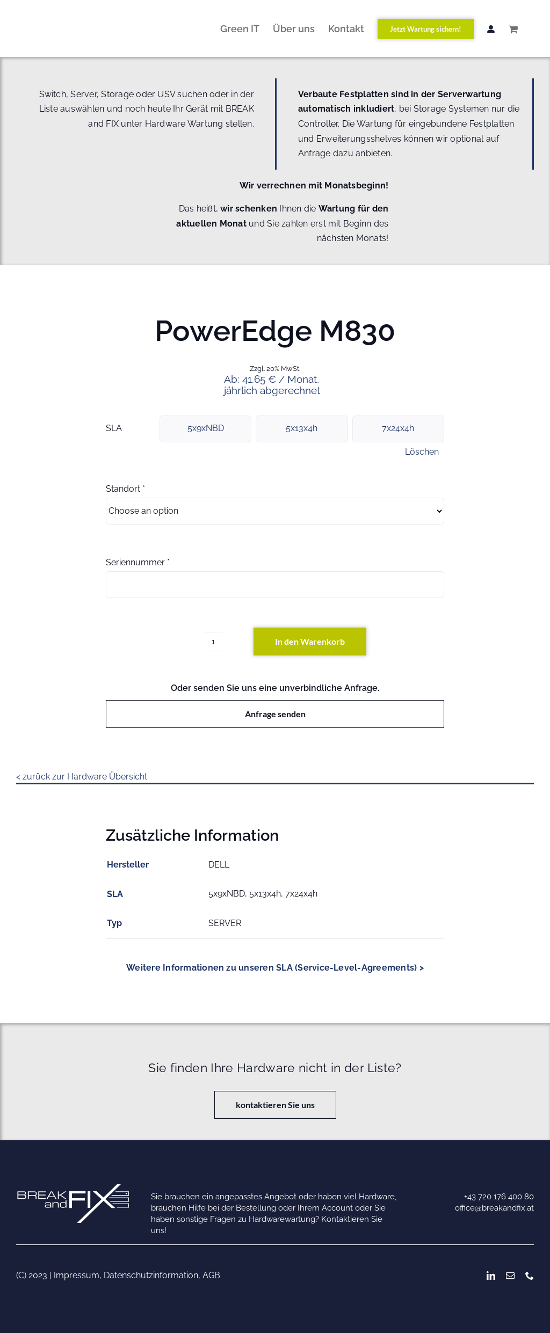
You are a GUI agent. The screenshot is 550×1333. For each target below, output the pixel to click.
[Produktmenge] (213, 641)
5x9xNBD (205, 428)
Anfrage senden (275, 714)
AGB (211, 1275)
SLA (114, 428)
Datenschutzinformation (151, 1275)
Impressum (76, 1275)
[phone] (529, 1275)
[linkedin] (491, 1275)
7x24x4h (398, 428)
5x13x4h (301, 428)
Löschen (422, 452)
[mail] (510, 1275)
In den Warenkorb (310, 641)
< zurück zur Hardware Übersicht (81, 776)
